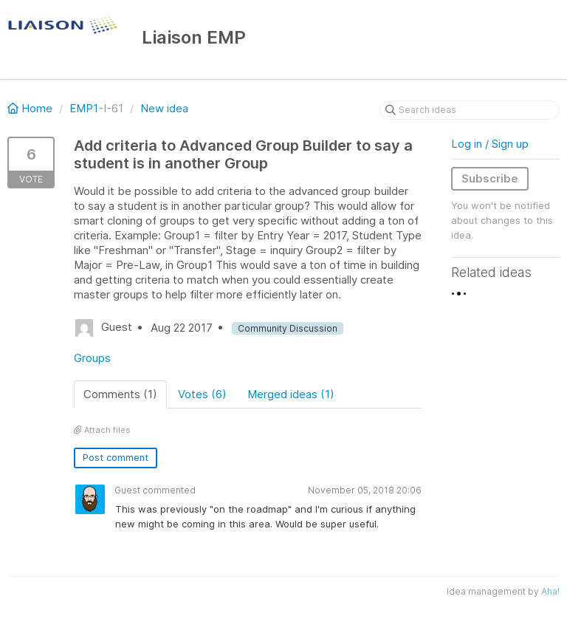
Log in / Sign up (490, 144)
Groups (92, 358)
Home (31, 108)
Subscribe (489, 178)
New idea (164, 108)
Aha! (550, 591)
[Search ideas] (469, 110)
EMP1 (83, 108)
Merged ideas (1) (290, 394)
